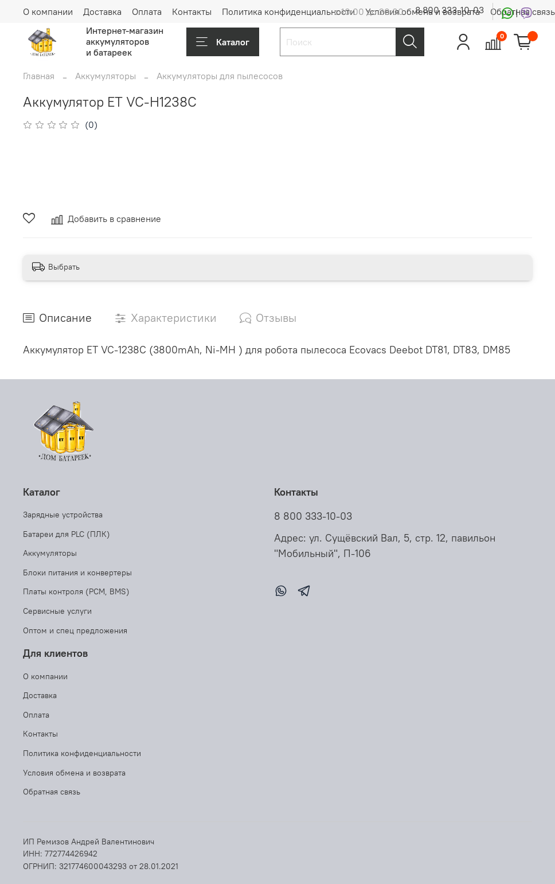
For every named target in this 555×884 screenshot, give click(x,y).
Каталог (222, 42)
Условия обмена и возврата (74, 773)
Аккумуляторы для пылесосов (220, 75)
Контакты (192, 11)
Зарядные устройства (63, 514)
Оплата (147, 11)
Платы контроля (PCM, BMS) (76, 591)
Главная (38, 75)
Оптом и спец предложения (75, 630)
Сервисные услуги (57, 611)
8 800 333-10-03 (449, 9)
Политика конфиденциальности (288, 11)
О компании (48, 11)
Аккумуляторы (105, 75)
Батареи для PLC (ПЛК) (66, 534)
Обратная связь (51, 791)
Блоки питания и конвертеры (77, 572)
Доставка (102, 11)
